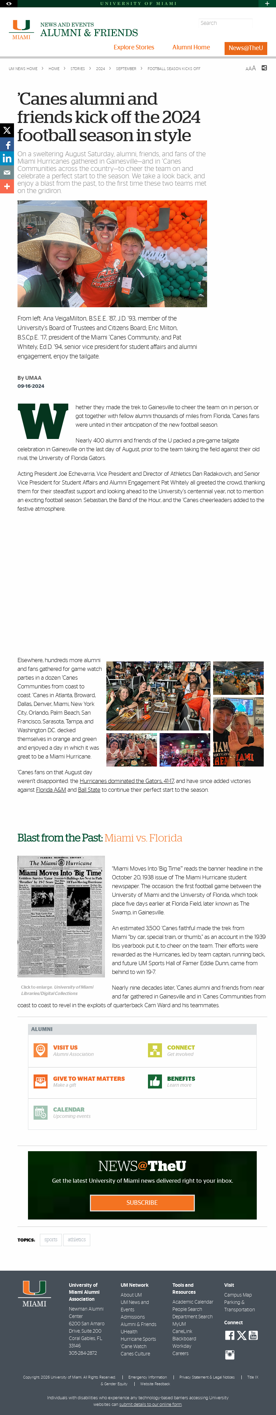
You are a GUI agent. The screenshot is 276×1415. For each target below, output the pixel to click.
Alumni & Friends (138, 1324)
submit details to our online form (150, 1404)
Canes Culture (135, 1354)
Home (53, 69)
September (125, 69)
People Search (187, 1309)
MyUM (179, 1324)
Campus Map (238, 1295)
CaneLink (182, 1331)
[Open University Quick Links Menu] (267, 3)
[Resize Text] (251, 68)
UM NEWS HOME (23, 69)
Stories (77, 69)
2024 (100, 69)
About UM (131, 1295)
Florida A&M (51, 790)
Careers (180, 1353)
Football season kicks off (174, 69)
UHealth (129, 1332)
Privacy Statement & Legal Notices (207, 1377)
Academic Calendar (192, 1302)
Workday (181, 1346)
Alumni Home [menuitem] (191, 47)
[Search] (261, 23)
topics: (26, 1240)
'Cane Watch (134, 1346)
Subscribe (142, 1203)
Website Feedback (155, 1384)
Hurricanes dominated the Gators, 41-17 (127, 781)
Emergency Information (147, 1377)
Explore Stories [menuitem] (134, 47)
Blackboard (184, 1339)
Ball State (89, 790)
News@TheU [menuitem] (246, 48)
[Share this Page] (260, 72)
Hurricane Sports (138, 1339)
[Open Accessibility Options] (8, 3)
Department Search (192, 1316)
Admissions (133, 1317)
